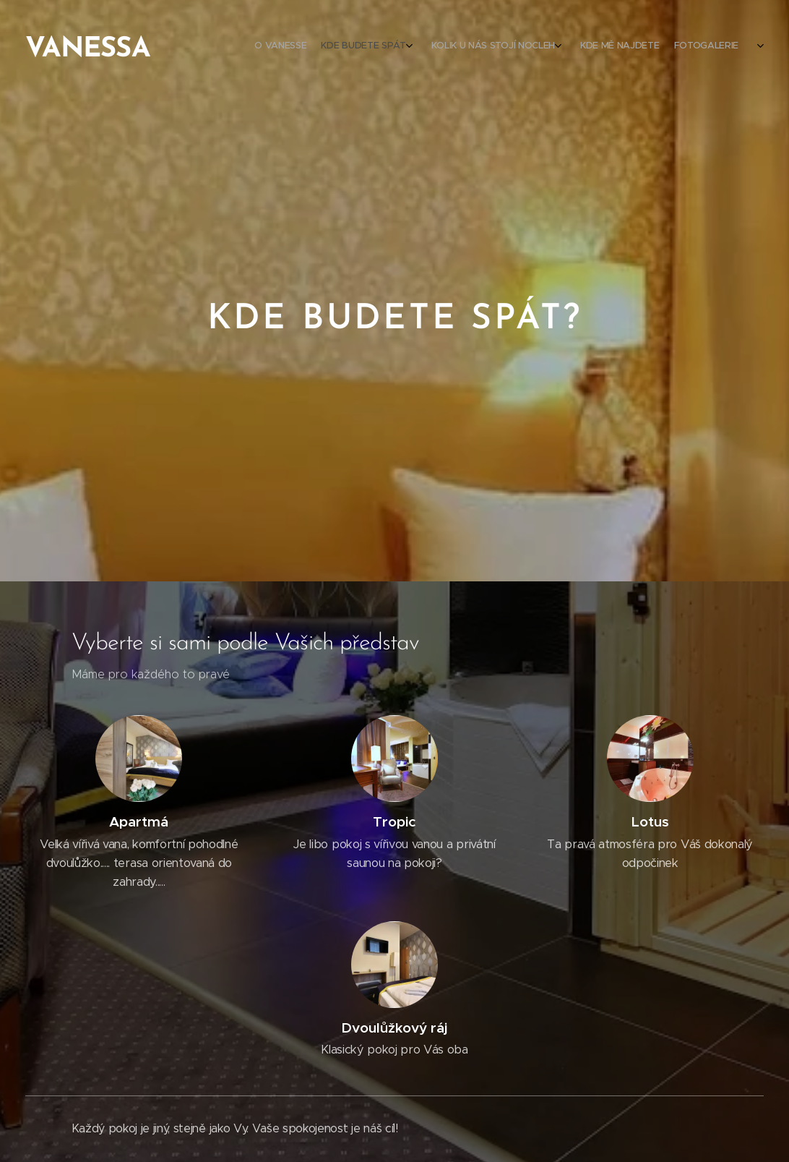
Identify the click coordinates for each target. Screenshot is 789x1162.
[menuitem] (628, 47)
